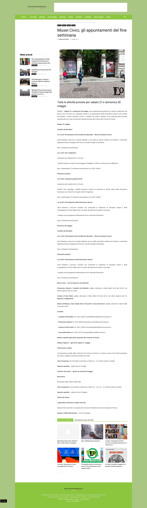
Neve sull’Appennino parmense (90, 441)
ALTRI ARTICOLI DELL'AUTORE (83, 420)
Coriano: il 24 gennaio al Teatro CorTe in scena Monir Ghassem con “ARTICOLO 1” (116, 443)
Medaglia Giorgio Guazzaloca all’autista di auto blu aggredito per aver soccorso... (42, 92)
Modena (63, 17)
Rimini (108, 17)
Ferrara (42, 17)
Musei (68, 25)
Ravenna (88, 17)
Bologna (33, 17)
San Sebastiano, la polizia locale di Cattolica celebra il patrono (41, 81)
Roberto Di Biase (64, 39)
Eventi (64, 22)
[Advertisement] (90, 7)
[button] (124, 17)
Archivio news (68, 499)
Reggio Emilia (99, 17)
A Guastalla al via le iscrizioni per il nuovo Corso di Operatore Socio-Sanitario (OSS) (91, 466)
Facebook (75, 501)
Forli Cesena (52, 17)
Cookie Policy (84, 499)
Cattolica (34, 85)
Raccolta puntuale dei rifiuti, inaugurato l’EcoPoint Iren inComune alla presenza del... (41, 61)
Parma (70, 17)
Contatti (60, 499)
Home (24, 17)
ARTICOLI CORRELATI (65, 420)
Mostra (64, 25)
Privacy (77, 499)
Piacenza (79, 17)
